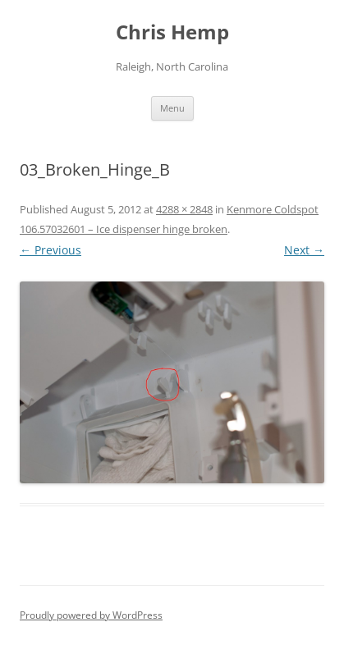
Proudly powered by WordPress (91, 615)
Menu (172, 108)
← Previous (50, 250)
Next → (304, 250)
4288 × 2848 (184, 209)
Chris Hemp (172, 32)
